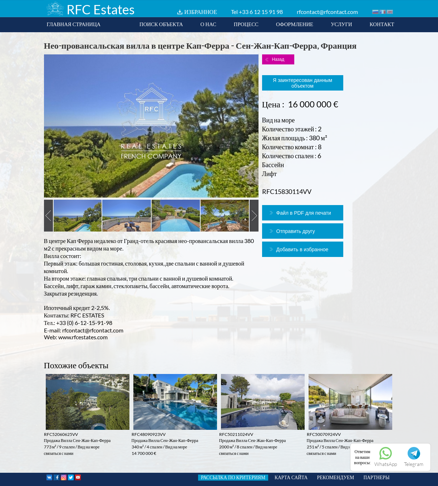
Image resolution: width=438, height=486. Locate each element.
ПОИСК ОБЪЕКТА (161, 24)
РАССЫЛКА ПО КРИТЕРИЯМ (233, 477)
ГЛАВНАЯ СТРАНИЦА (74, 24)
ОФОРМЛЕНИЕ (294, 24)
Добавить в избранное (302, 249)
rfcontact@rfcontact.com (327, 11)
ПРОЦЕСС (246, 24)
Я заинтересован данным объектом (302, 83)
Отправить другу (295, 231)
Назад (278, 59)
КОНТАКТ (382, 24)
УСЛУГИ (341, 24)
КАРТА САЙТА (291, 477)
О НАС (208, 24)
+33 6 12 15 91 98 (261, 11)
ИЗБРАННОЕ (200, 11)
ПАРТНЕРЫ (376, 477)
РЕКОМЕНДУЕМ (335, 477)
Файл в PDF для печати (303, 213)
